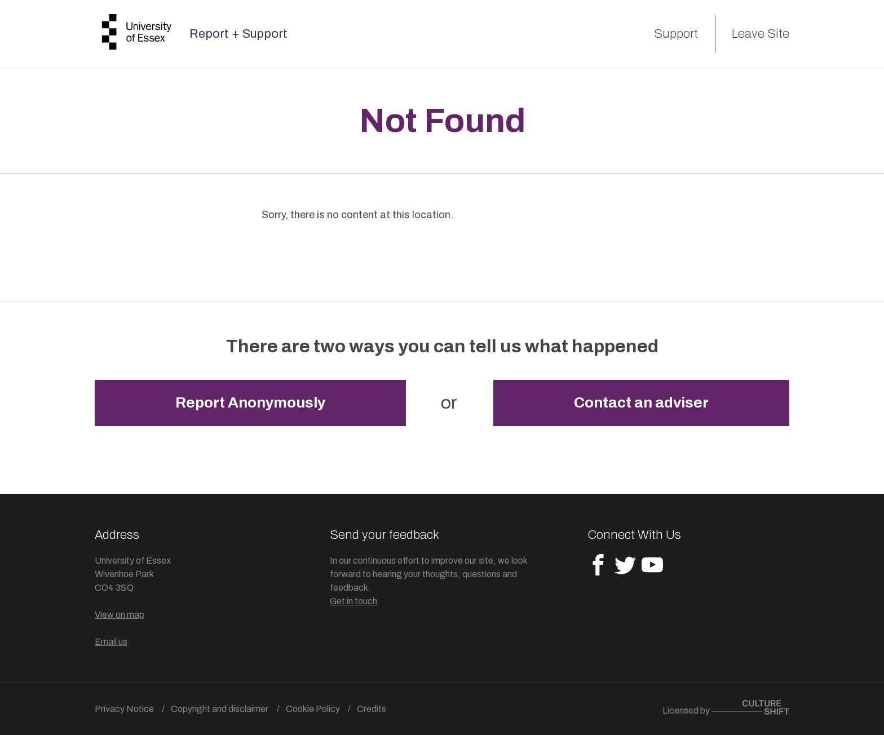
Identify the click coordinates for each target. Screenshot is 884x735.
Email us (111, 642)
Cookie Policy (313, 709)
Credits (371, 709)
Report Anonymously (250, 403)
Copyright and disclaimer (219, 709)
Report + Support (238, 34)
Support (676, 34)
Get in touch (353, 601)
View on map (119, 614)
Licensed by (725, 707)
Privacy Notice (124, 709)
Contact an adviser (641, 403)
